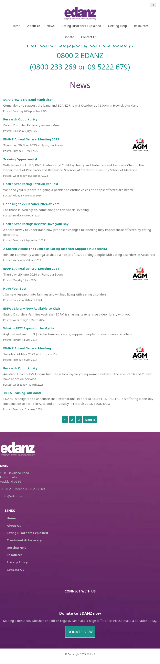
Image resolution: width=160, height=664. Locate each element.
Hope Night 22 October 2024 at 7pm (31, 204)
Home (15, 26)
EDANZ (90, 654)
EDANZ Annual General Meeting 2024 (31, 268)
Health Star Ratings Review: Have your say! (36, 224)
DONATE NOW (80, 631)
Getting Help (117, 26)
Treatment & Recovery (24, 540)
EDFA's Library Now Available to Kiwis (32, 308)
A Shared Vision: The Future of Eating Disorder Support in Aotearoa (55, 249)
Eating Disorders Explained (81, 26)
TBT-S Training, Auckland (22, 393)
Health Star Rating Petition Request (30, 184)
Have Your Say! (14, 288)
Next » (90, 420)
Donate (69, 37)
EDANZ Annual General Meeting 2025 (31, 139)
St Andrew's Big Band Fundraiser (28, 99)
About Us (34, 26)
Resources (141, 26)
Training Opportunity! (20, 159)
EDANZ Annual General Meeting (27, 348)
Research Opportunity (20, 119)
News (50, 26)
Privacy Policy (17, 562)
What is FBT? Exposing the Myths (28, 328)
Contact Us (89, 37)
